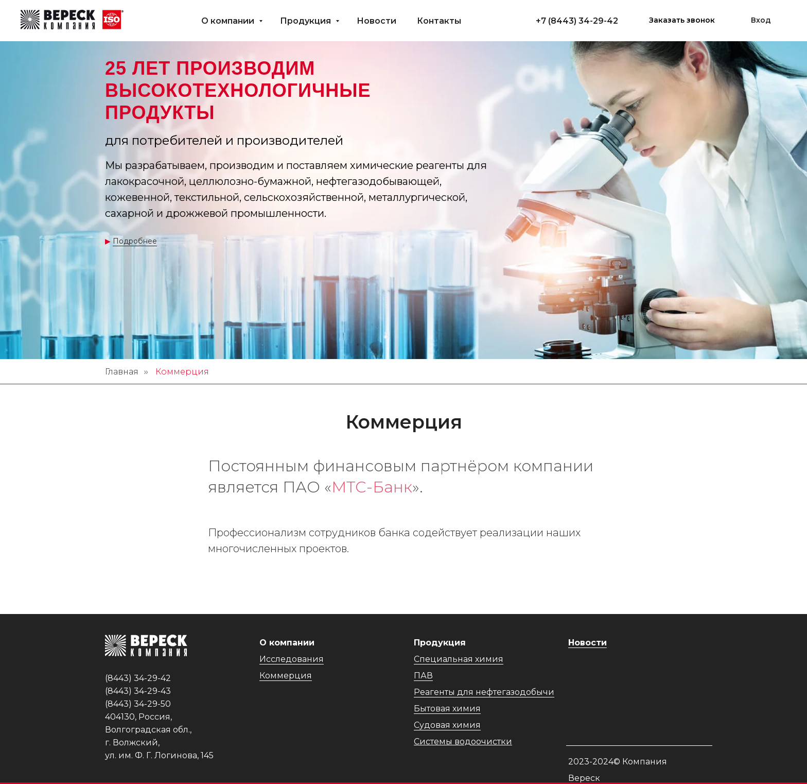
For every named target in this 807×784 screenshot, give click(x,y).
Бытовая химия (447, 708)
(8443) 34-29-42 (583, 21)
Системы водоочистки (463, 741)
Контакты (439, 21)
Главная (121, 372)
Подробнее (135, 241)
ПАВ (423, 675)
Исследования (291, 659)
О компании (228, 21)
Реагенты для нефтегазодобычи (484, 692)
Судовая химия (447, 725)
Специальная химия (458, 659)
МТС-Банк (371, 487)
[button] (682, 20)
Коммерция (285, 675)
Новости (376, 21)
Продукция (306, 21)
